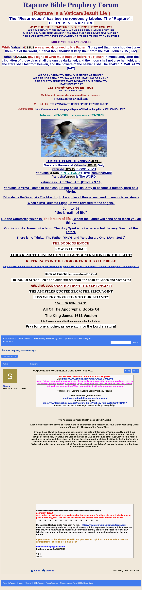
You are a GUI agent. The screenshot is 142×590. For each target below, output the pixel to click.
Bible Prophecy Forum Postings (46, 339)
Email (37, 570)
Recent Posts (8, 342)
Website (50, 570)
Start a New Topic (9, 356)
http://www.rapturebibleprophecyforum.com (84, 398)
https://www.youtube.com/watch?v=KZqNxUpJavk (87, 379)
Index (21, 339)
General (28, 339)
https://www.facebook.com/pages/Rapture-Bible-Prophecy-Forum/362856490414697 (85, 403)
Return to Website (9, 339)
